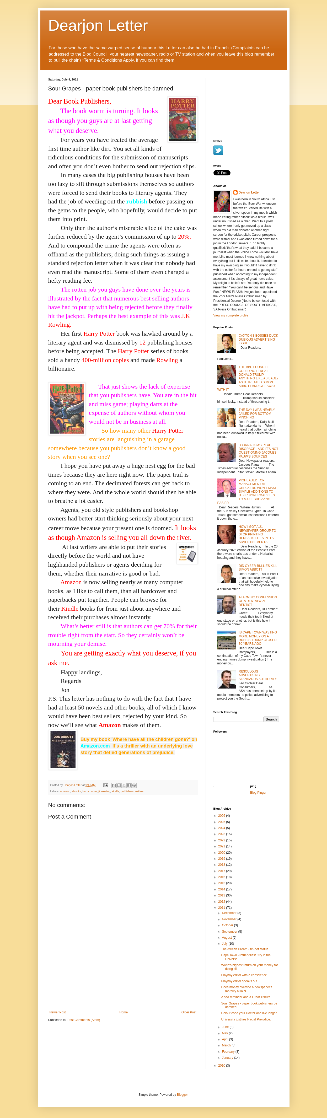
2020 (222, 852)
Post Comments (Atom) (83, 1020)
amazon (65, 791)
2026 (222, 816)
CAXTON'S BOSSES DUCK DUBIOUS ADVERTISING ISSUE (258, 339)
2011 (222, 908)
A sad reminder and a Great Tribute (245, 997)
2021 (222, 846)
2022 (222, 840)
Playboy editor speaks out (239, 981)
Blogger (182, 1094)
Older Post (188, 1012)
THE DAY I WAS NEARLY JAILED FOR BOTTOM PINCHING (257, 413)
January (228, 1058)
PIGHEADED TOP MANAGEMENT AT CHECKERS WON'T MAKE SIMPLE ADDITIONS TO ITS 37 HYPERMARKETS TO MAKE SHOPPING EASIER (247, 492)
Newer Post (58, 1012)
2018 (222, 865)
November (229, 919)
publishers (127, 791)
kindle (115, 791)
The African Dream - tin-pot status (244, 949)
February (228, 1052)
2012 (222, 902)
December (229, 913)
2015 (222, 883)
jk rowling (104, 791)
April (225, 1039)
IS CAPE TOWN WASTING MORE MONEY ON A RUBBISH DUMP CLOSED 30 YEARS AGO (258, 638)
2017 (222, 871)
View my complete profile (230, 315)
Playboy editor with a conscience (244, 975)
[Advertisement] (123, 971)
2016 (222, 877)
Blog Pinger (258, 792)
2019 (222, 859)
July (225, 943)
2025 (222, 822)
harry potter (90, 791)
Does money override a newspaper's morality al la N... (246, 989)
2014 (222, 889)
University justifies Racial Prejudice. (246, 1019)
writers (139, 791)
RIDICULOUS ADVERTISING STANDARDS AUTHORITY (258, 675)
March (227, 1045)
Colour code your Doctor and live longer (248, 1013)
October (228, 925)
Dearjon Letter (98, 25)
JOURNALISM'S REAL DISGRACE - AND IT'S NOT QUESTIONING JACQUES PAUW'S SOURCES (258, 450)
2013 (222, 895)
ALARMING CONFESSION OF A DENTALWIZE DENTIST (258, 601)
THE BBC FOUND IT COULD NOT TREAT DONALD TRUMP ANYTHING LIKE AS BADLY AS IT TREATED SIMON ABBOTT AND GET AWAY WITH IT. (247, 378)
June (225, 1027)
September (230, 931)
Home (123, 1012)
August (227, 937)
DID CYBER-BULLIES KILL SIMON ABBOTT (258, 567)
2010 (222, 1065)
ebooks (76, 791)
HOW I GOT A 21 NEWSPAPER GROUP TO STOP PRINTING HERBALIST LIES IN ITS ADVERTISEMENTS (257, 534)
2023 (222, 834)
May (225, 1033)
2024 (222, 828)
